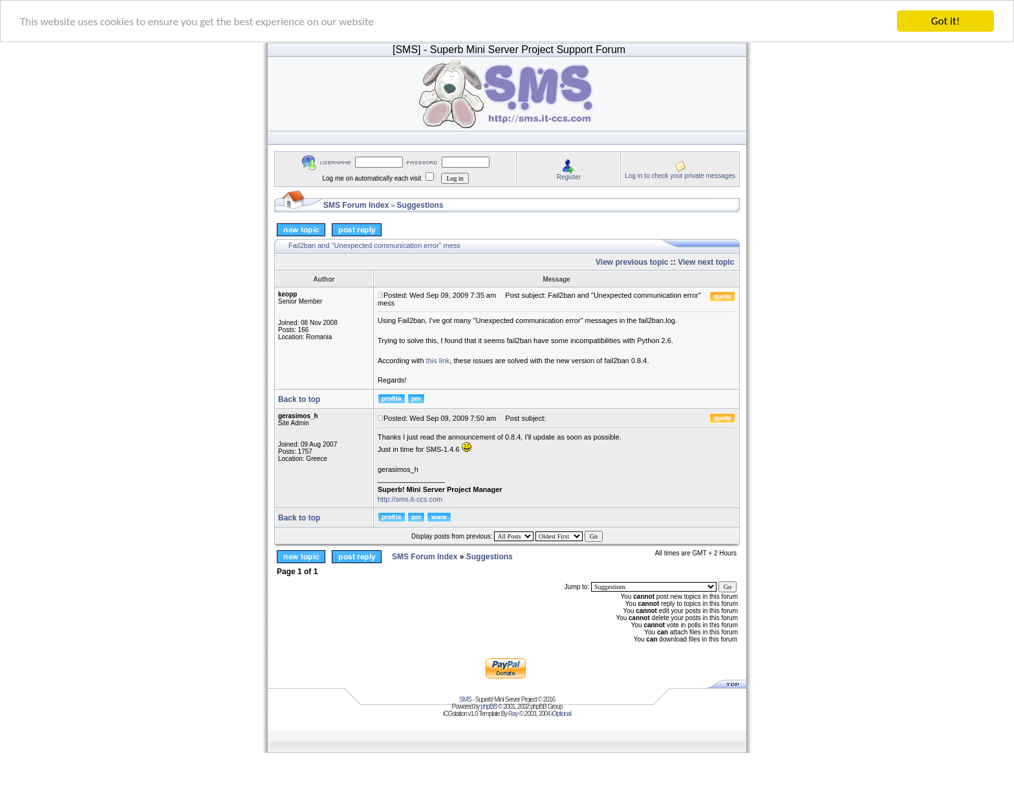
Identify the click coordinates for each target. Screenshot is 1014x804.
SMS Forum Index (356, 205)
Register (569, 176)
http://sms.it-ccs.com (410, 499)
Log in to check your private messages (680, 175)
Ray (513, 713)
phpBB (488, 706)
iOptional (560, 713)
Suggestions (420, 205)
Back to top (299, 399)
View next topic (706, 262)
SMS (465, 699)
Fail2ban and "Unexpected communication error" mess (374, 245)
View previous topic (632, 262)
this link (438, 360)
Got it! (945, 21)
